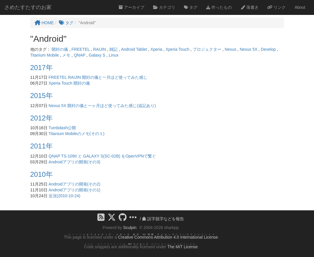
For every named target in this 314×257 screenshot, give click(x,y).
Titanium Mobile (44, 55)
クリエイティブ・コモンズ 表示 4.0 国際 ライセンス (131, 234)
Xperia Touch (177, 49)
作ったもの (219, 7)
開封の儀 (60, 49)
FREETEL (80, 49)
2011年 (41, 146)
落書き (250, 7)
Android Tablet (134, 49)
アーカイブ (131, 7)
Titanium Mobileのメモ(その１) (77, 133)
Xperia (156, 49)
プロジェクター (207, 49)
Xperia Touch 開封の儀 (69, 83)
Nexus (230, 49)
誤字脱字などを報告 (163, 218)
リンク (276, 7)
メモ (66, 55)
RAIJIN (99, 49)
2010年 (41, 174)
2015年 (41, 95)
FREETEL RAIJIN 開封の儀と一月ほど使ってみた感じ (98, 77)
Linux (113, 55)
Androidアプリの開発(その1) (74, 190)
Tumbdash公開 (62, 127)
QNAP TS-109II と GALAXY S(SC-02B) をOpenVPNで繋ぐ (102, 156)
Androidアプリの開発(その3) (74, 162)
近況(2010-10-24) (64, 195)
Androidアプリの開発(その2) (74, 184)
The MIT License (182, 246)
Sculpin (129, 227)
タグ (190, 7)
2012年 (41, 118)
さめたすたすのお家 (28, 7)
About (299, 7)
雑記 (113, 49)
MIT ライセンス (138, 244)
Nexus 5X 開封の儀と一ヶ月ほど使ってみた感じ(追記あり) (102, 105)
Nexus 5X (248, 49)
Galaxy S (97, 55)
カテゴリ (164, 7)
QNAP (79, 55)
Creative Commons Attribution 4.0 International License (168, 237)
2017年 (41, 67)
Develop (268, 49)
